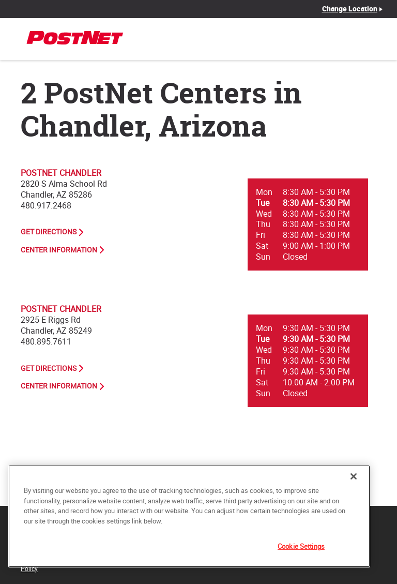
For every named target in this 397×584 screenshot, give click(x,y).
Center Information (59, 249)
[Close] (353, 476)
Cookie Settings (301, 546)
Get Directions (49, 231)
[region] (189, 516)
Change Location (350, 8)
